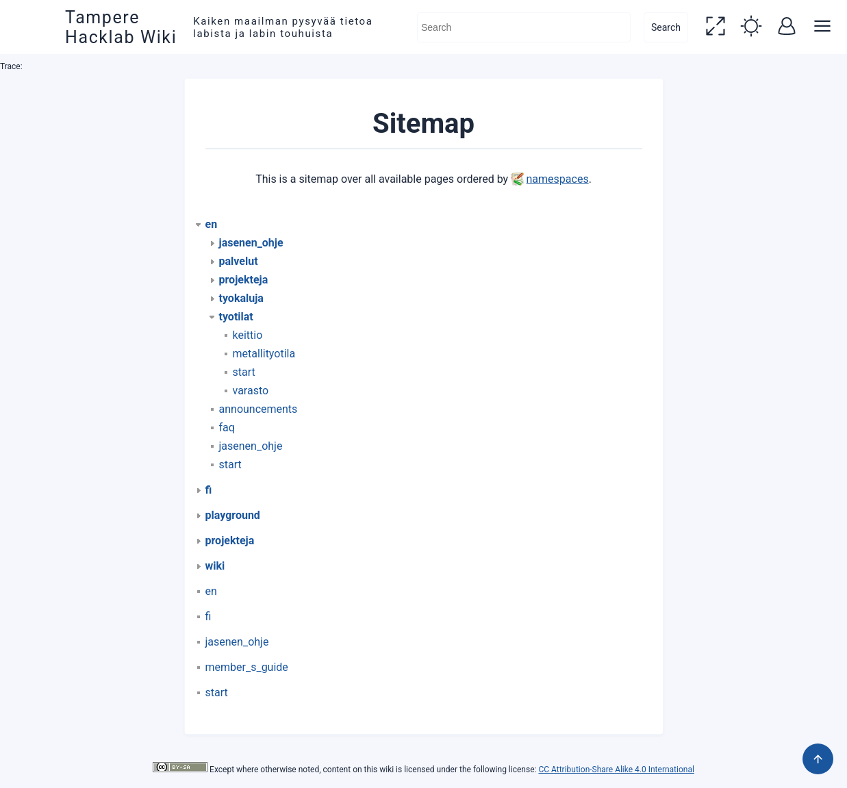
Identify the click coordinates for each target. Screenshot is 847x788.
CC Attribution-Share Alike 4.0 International (616, 769)
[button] (715, 27)
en (211, 591)
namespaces (558, 179)
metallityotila (264, 353)
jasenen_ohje (251, 446)
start (244, 372)
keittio (248, 335)
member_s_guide (246, 667)
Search (666, 27)
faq (227, 427)
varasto (251, 390)
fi (208, 616)
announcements (258, 409)
